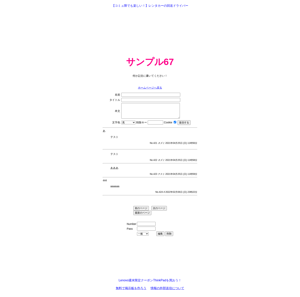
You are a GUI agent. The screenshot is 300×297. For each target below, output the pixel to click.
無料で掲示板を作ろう (131, 291)
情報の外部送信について (167, 291)
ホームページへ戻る (150, 87)
